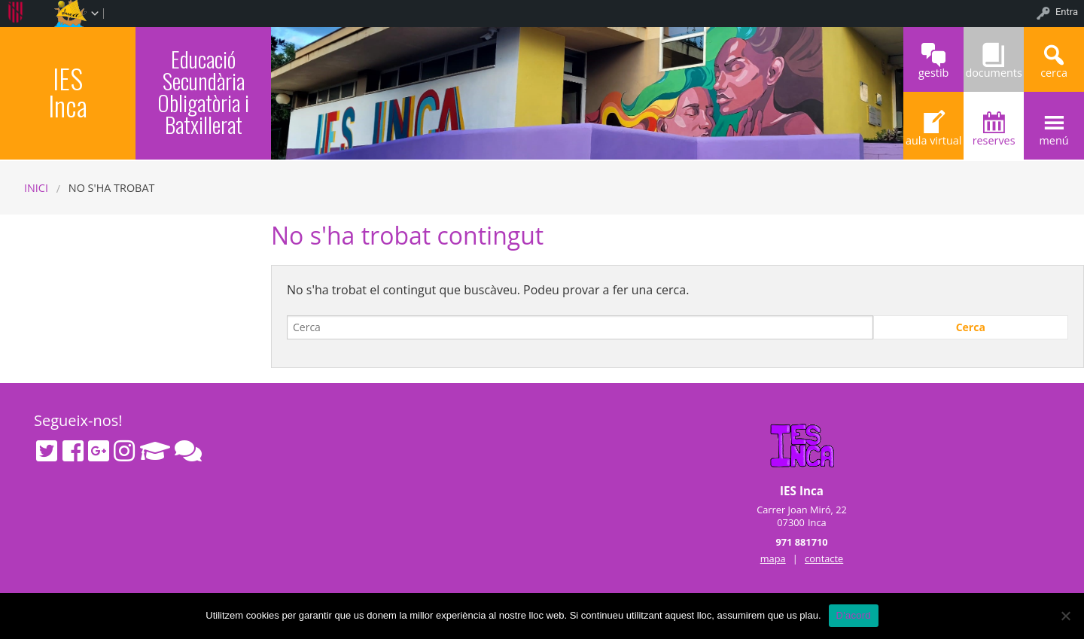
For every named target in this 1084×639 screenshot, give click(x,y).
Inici (36, 188)
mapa (773, 558)
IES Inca (67, 91)
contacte (824, 558)
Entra (1066, 11)
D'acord (853, 615)
